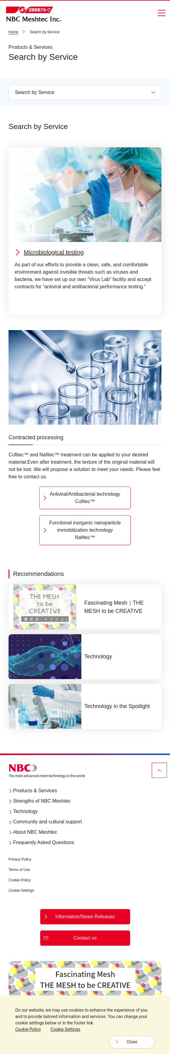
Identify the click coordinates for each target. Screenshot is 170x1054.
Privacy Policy (20, 859)
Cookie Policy (20, 880)
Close (131, 1041)
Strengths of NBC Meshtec (40, 801)
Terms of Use (19, 870)
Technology (23, 811)
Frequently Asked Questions (41, 842)
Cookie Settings (21, 890)
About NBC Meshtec (33, 832)
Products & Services (33, 790)
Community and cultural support (45, 821)
